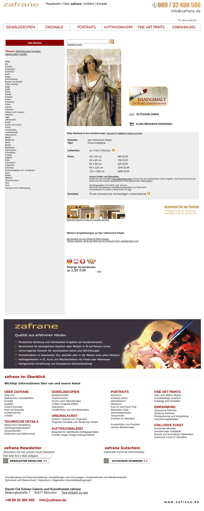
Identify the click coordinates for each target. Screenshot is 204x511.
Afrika (7, 61)
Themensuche (60, 398)
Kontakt (102, 3)
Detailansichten (60, 395)
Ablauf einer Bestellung (17, 424)
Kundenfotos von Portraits (125, 424)
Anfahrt (89, 3)
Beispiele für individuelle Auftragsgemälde (75, 431)
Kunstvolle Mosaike (165, 428)
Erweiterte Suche (74, 45)
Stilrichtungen (23, 51)
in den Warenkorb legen (121, 179)
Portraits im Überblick (123, 418)
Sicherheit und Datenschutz (19, 433)
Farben (8, 99)
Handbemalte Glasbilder (167, 431)
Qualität (8, 403)
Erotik (7, 89)
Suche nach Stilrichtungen (66, 401)
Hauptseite (53, 3)
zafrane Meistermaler (122, 427)
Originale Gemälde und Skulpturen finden (75, 422)
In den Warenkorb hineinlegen (154, 123)
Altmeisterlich (118, 401)
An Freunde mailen (147, 113)
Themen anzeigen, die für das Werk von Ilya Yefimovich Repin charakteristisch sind (102, 241)
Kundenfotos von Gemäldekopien (70, 409)
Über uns (9, 395)
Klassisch (116, 395)
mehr (99, 271)
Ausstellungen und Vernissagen (66, 477)
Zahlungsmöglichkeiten (17, 427)
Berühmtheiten (11, 79)
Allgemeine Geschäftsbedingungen (72, 480)
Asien (7, 74)
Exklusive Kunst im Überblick (170, 437)
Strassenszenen (12, 180)
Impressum (44, 480)
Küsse (7, 127)
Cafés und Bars (11, 84)
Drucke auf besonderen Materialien (174, 434)
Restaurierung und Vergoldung (171, 416)
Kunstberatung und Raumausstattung (26, 477)
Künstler (36, 51)
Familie (8, 94)
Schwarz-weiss (119, 398)
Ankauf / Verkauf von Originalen (69, 419)
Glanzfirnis (58, 406)
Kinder (8, 122)
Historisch (116, 403)
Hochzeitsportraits (121, 412)
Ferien (7, 104)
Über (72, 3)
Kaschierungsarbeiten (166, 419)
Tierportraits (117, 415)
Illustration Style (120, 409)
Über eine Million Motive (167, 395)
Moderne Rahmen (164, 413)
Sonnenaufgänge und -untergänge (20, 170)
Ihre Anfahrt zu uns (75, 492)
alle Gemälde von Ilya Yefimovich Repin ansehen (88, 239)
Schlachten (10, 165)
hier (129, 189)
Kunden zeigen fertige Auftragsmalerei (73, 434)
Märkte (8, 137)
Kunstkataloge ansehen (167, 398)
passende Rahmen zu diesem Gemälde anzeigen (88, 220)
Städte (8, 175)
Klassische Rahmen (165, 410)
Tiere (7, 185)
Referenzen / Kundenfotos (19, 398)
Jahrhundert (11, 54)
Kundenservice (12, 412)
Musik (7, 142)
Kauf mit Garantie (14, 409)
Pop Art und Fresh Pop (123, 406)
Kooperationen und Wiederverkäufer (106, 477)
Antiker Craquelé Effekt (65, 403)
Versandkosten (12, 430)
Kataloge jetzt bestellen (167, 401)
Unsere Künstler (13, 406)
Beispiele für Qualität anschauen (124, 133)
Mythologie (9, 147)
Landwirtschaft (11, 132)
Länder (23, 54)
